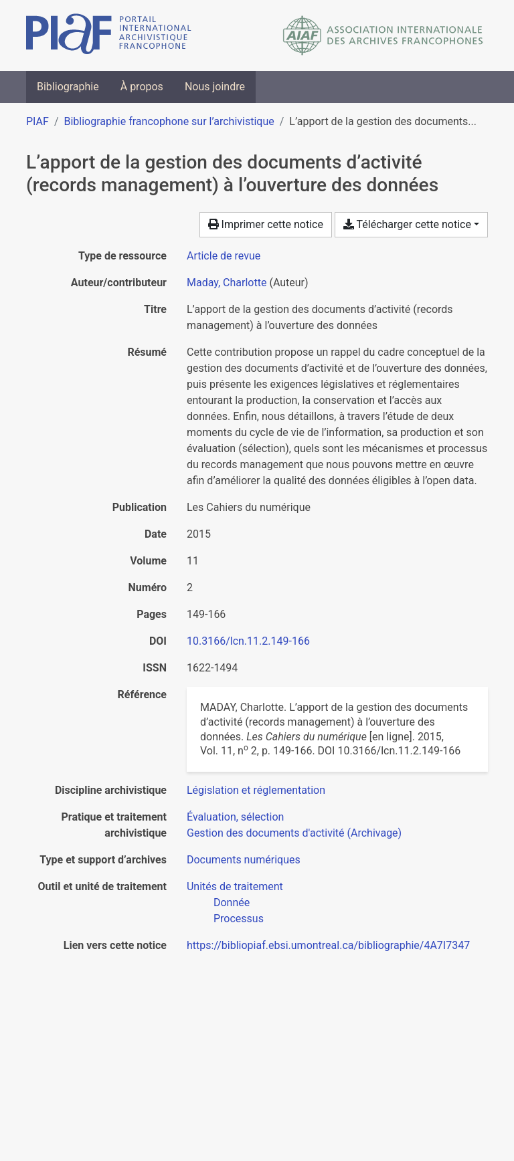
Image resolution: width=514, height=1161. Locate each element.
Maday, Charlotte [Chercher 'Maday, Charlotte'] (226, 282)
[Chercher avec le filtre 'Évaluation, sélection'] (235, 817)
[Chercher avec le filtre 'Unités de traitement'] (235, 886)
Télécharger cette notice (407, 224)
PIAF (37, 121)
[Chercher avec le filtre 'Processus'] (238, 918)
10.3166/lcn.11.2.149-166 (248, 641)
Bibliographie (68, 86)
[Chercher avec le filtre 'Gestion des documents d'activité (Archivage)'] (294, 833)
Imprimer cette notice (265, 224)
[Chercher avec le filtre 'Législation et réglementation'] (256, 790)
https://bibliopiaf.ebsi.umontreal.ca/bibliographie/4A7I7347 (328, 945)
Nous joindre (215, 86)
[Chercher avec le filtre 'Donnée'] (231, 902)
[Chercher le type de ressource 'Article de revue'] (223, 255)
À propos (141, 86)
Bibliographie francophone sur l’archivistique (169, 121)
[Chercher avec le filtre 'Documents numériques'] (244, 859)
